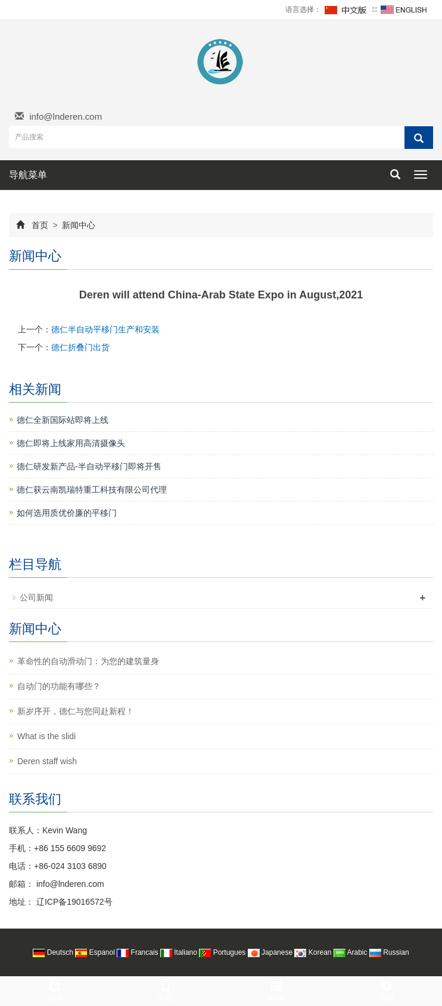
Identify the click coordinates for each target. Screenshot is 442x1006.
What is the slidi (46, 736)
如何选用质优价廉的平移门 (67, 513)
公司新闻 (36, 597)
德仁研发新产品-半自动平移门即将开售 (89, 466)
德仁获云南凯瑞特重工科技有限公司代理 (92, 489)
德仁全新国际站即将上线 (62, 420)
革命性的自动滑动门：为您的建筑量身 (88, 661)
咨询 (276, 990)
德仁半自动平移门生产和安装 (105, 329)
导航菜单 (28, 175)
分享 (55, 990)
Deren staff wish (47, 761)
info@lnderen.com (65, 116)
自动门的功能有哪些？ (59, 686)
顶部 (387, 990)
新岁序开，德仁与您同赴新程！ (75, 711)
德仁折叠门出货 (80, 347)
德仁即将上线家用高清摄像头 (71, 443)
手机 (166, 990)
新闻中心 (78, 225)
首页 (40, 225)
